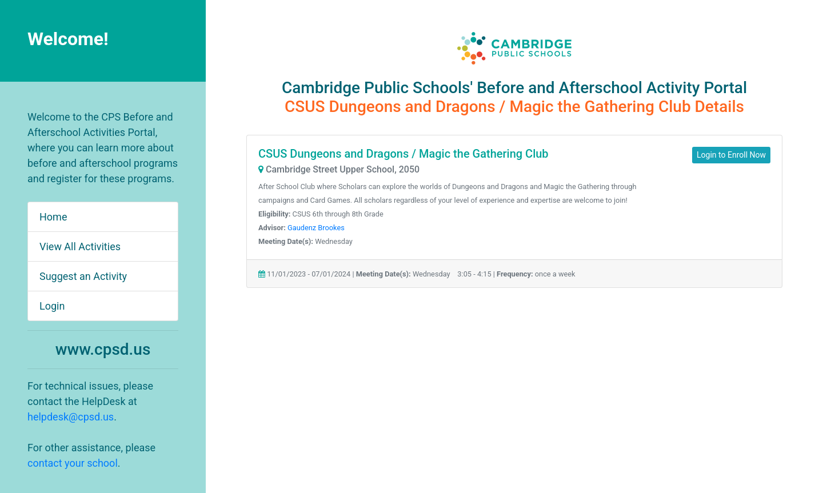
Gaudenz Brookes (316, 227)
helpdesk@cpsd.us (70, 417)
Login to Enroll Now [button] (731, 154)
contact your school (72, 463)
